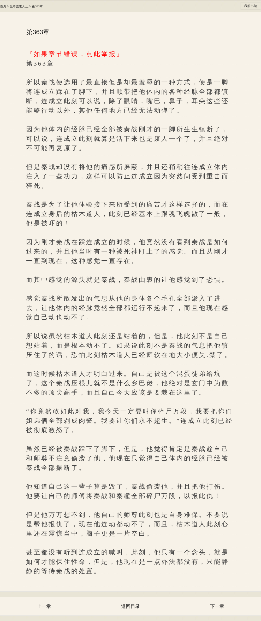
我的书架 (250, 6)
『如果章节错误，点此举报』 (75, 54)
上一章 (44, 606)
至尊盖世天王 (19, 6)
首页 (3, 6)
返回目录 (130, 606)
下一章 (217, 606)
